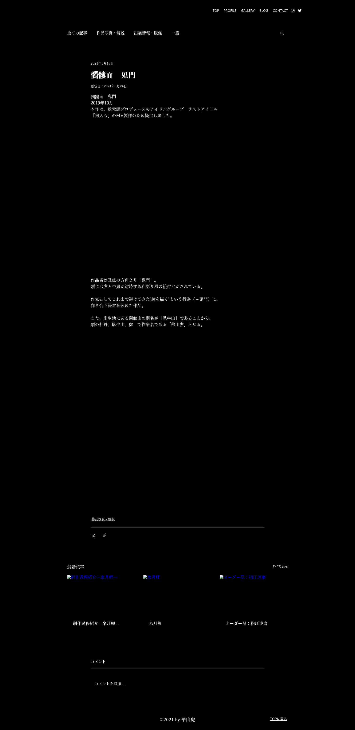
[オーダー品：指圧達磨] (254, 594)
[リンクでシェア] (104, 535)
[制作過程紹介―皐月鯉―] (101, 594)
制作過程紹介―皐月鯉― (96, 623)
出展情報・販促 (148, 33)
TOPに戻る (278, 719)
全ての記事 (77, 33)
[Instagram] (292, 10)
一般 (175, 33)
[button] (282, 33)
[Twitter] (299, 10)
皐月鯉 (155, 623)
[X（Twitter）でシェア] (93, 535)
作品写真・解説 (111, 33)
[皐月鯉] (177, 594)
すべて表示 (280, 566)
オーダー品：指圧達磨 (246, 623)
